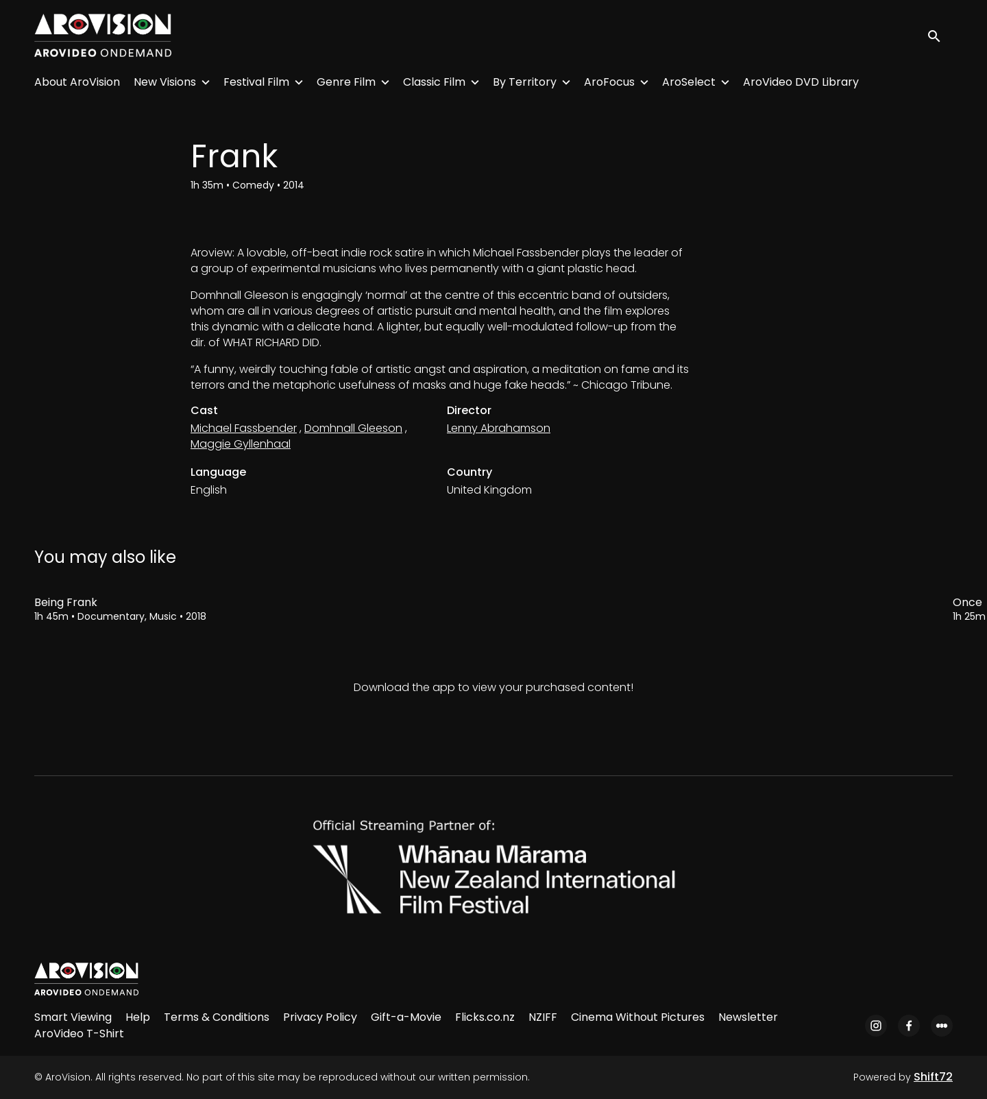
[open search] (940, 35)
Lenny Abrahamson (498, 428)
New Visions (165, 82)
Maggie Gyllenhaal (241, 444)
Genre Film (346, 82)
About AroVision (77, 82)
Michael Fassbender (244, 428)
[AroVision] (86, 979)
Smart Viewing (73, 1017)
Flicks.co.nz (485, 1017)
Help (137, 1017)
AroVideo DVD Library (801, 82)
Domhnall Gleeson (353, 428)
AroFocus (609, 82)
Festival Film (256, 82)
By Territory (525, 82)
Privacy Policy (320, 1017)
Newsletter (748, 1017)
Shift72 (933, 1077)
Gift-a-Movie (406, 1017)
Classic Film (434, 82)
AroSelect (689, 82)
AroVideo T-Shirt (79, 1033)
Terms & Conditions (216, 1017)
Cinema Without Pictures (638, 1017)
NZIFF (542, 1017)
